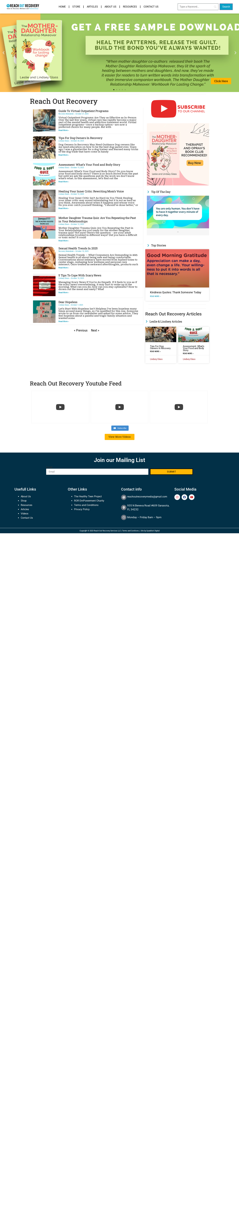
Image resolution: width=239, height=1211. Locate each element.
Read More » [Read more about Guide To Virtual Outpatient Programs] (63, 130)
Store (76, 6)
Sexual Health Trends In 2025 (78, 248)
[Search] (198, 6)
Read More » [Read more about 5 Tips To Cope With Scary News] (63, 292)
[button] (4, 53)
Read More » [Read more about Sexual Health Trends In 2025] (63, 268)
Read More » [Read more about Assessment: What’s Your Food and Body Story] (63, 182)
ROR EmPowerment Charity (89, 500)
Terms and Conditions (86, 505)
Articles (92, 6)
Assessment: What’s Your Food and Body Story (89, 164)
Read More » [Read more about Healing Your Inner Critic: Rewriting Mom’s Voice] (63, 208)
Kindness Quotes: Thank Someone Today (175, 292)
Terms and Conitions (130, 530)
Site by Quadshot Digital (150, 530)
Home (62, 6)
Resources (130, 6)
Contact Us (151, 6)
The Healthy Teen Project (88, 496)
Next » (95, 330)
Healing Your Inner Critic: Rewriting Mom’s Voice (91, 191)
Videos (24, 513)
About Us (110, 6)
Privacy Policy (82, 509)
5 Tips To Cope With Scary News (79, 275)
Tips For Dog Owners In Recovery (80, 138)
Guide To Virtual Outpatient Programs (83, 111)
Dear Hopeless (67, 302)
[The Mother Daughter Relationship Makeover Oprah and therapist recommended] (178, 184)
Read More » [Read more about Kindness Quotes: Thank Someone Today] (155, 296)
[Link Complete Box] (178, 215)
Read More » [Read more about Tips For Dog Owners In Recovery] (63, 155)
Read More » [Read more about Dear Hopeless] (63, 321)
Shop (24, 500)
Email (49, 467)
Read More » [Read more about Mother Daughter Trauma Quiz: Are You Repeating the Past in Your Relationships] (63, 241)
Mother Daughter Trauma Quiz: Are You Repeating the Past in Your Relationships (97, 219)
